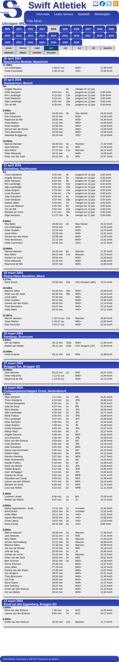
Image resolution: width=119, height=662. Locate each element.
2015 (65, 35)
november (37, 53)
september (9, 53)
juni (79, 48)
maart (37, 48)
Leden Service (63, 14)
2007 (88, 29)
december (51, 53)
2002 (30, 29)
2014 (53, 35)
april (51, 48)
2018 (99, 35)
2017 (88, 35)
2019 (111, 35)
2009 (111, 29)
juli (93, 48)
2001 (19, 29)
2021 (19, 42)
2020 (7, 42)
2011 (19, 35)
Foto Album (34, 21)
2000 (7, 29)
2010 (7, 35)
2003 (42, 29)
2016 (76, 35)
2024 (53, 42)
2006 (76, 29)
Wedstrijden (102, 14)
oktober (23, 53)
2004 (53, 29)
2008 (99, 29)
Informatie (42, 14)
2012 (30, 35)
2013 (42, 35)
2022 (30, 42)
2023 (42, 42)
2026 (76, 42)
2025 (65, 42)
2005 (65, 29)
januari (9, 48)
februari (23, 48)
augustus (108, 48)
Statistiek (84, 14)
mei (65, 48)
